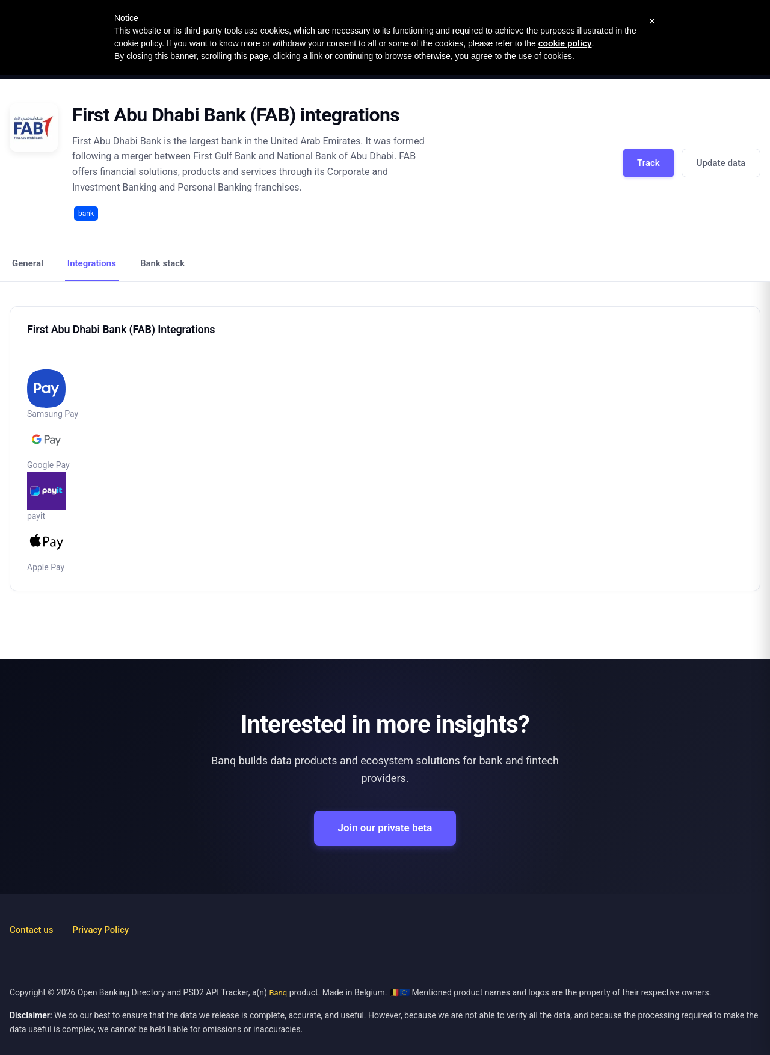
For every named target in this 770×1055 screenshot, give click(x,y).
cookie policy (565, 43)
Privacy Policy (100, 929)
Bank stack (162, 263)
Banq (278, 992)
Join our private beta (385, 828)
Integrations (91, 263)
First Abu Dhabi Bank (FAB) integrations (235, 114)
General (27, 263)
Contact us (31, 929)
